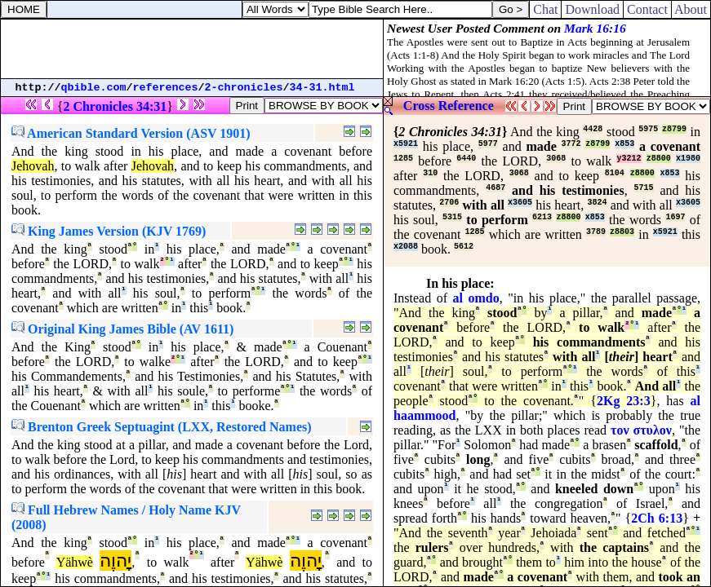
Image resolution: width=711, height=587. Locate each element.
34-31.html (322, 88)
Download (592, 9)
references (165, 88)
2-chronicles (244, 88)
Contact (647, 9)
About (691, 9)
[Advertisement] (192, 48)
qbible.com (94, 88)
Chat (545, 9)
